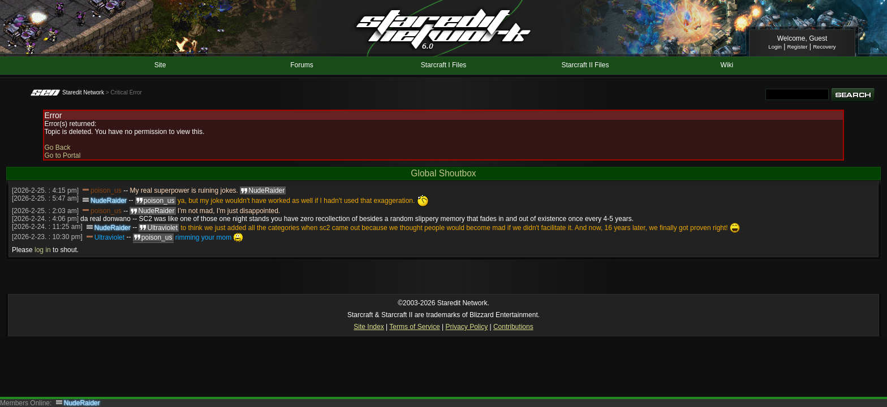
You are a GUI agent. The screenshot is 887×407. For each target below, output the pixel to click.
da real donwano (105, 219)
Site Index (369, 327)
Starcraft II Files (585, 65)
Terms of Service (414, 327)
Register (797, 47)
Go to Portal (62, 155)
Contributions (513, 327)
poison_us (106, 190)
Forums (301, 65)
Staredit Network (83, 92)
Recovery (824, 47)
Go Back (57, 147)
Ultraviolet (109, 237)
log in (43, 250)
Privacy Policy (466, 327)
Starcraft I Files (444, 65)
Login (774, 47)
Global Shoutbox (443, 173)
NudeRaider (109, 201)
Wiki (727, 65)
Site (160, 65)
